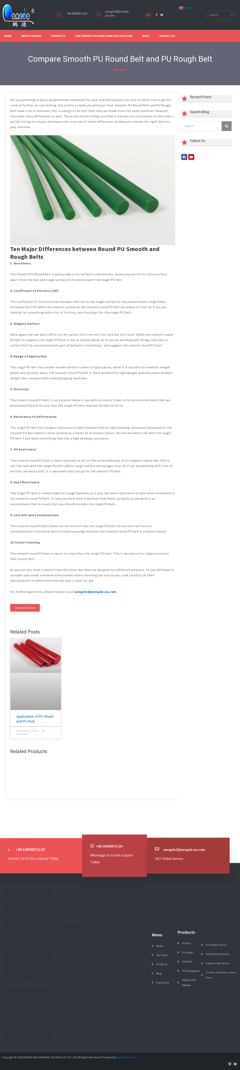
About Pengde (31, 36)
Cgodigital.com (126, 1057)
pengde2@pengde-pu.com (96, 592)
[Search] (232, 15)
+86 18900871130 (110, 846)
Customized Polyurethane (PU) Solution (103, 36)
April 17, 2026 (72, 903)
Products (58, 36)
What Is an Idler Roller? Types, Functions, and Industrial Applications (97, 894)
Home (7, 36)
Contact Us (167, 36)
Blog (145, 36)
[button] (26, 608)
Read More (72, 927)
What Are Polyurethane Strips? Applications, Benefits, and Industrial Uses (99, 992)
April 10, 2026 (72, 1001)
